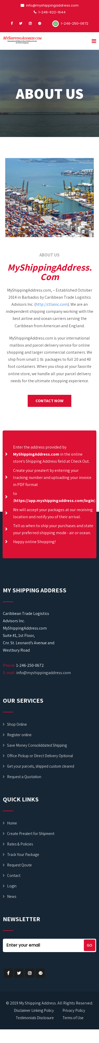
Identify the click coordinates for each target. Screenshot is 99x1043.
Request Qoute (19, 864)
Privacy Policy (73, 1010)
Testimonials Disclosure (35, 1017)
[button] (49, 401)
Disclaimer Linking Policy (34, 1010)
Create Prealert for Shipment (30, 833)
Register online (19, 734)
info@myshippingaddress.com (43, 672)
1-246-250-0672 (70, 23)
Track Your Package (23, 854)
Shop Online (17, 724)
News (11, 896)
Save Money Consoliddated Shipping (37, 745)
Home (12, 823)
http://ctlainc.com (52, 304)
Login (11, 885)
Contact (13, 875)
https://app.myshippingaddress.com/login (54, 500)
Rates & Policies (20, 844)
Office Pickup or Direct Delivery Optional (40, 755)
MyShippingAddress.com (36, 454)
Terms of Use (73, 1017)
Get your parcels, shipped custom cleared (40, 766)
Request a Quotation (24, 776)
